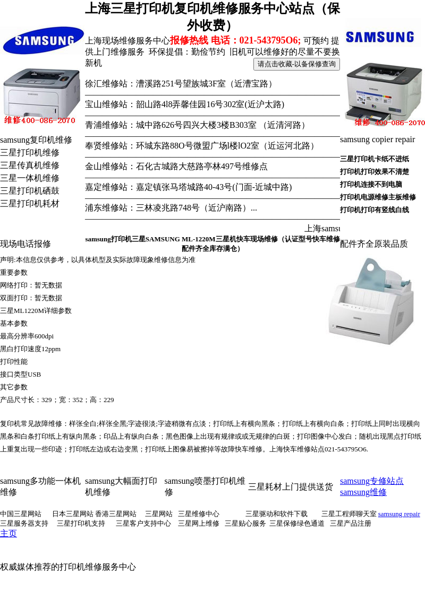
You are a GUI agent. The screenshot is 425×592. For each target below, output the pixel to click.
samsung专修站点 (372, 480)
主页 (8, 533)
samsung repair (399, 514)
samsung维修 (363, 492)
